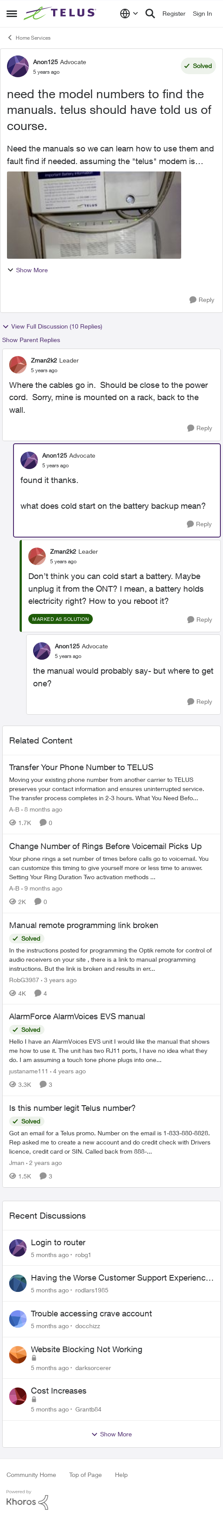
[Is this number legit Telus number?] (111, 1142)
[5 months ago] (50, 1254)
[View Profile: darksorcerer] (18, 1354)
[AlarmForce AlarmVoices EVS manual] (111, 1050)
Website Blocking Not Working (86, 1349)
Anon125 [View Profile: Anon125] (45, 61)
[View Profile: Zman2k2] (18, 364)
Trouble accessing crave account (91, 1313)
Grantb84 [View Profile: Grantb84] (88, 1409)
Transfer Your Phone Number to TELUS (81, 767)
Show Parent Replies (31, 339)
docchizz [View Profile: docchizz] (87, 1325)
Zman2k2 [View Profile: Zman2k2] (44, 360)
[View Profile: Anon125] (18, 66)
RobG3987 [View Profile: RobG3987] (24, 979)
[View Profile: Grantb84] (18, 1396)
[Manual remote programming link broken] (111, 959)
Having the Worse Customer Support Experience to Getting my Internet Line (120, 1278)
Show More (27, 270)
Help (121, 1474)
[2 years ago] (44, 1162)
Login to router (58, 1242)
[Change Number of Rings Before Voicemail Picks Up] (111, 867)
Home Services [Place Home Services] (29, 37)
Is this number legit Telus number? (72, 1108)
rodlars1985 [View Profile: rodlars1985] (91, 1290)
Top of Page (85, 1474)
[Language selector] (129, 13)
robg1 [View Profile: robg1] (83, 1254)
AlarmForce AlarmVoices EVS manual (77, 1016)
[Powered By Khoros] (111, 1500)
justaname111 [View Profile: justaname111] (28, 1071)
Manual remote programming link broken (84, 925)
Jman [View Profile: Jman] (16, 1162)
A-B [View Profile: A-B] (14, 809)
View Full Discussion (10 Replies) (52, 326)
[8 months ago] (41, 809)
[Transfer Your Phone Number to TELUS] (111, 788)
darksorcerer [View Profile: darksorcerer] (93, 1367)
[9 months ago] (41, 888)
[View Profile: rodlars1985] (18, 1283)
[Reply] (202, 300)
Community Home (31, 1474)
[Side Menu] (11, 13)
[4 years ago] (68, 1071)
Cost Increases (59, 1390)
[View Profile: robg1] (18, 1248)
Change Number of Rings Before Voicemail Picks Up (105, 846)
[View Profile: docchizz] (18, 1319)
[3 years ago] (59, 979)
